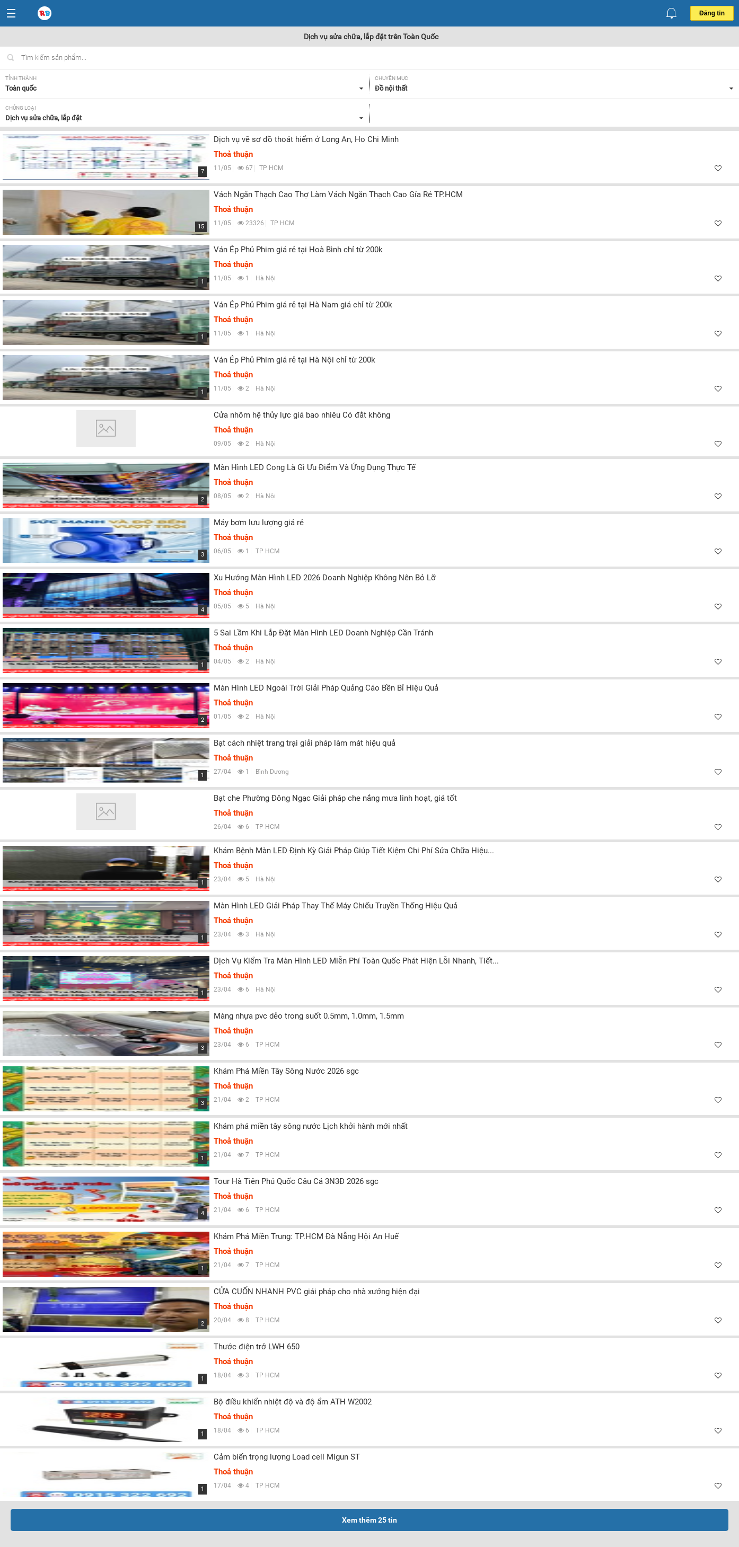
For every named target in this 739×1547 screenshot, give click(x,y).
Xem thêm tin (369, 1520)
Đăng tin (712, 13)
